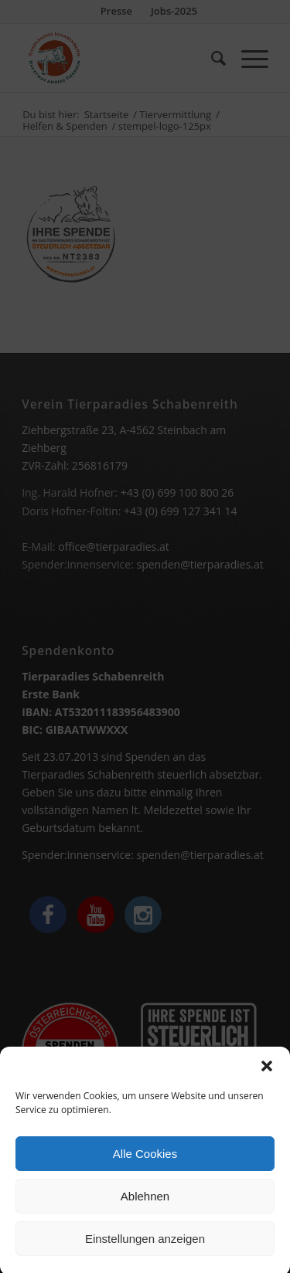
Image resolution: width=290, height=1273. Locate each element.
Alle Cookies (145, 1166)
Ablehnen (145, 1209)
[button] (267, 1079)
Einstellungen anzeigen (145, 1251)
